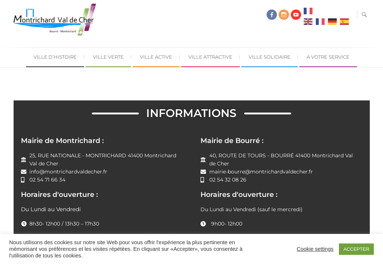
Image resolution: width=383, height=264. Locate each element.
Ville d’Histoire (55, 57)
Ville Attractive (210, 57)
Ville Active (156, 57)
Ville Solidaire (269, 57)
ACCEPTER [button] (356, 249)
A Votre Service (328, 57)
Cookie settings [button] (315, 249)
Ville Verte (108, 57)
